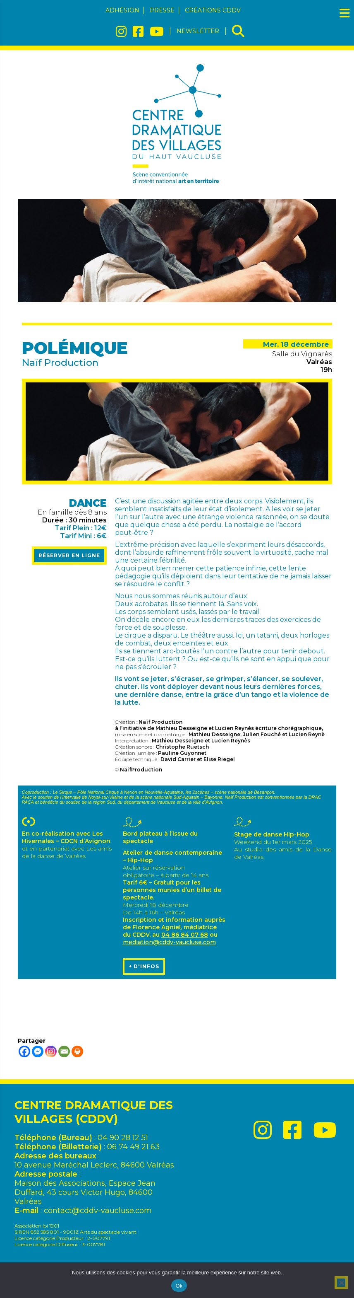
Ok (178, 1286)
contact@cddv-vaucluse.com (98, 1210)
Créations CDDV (213, 10)
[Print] (77, 1051)
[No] (341, 1282)
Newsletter (198, 31)
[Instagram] (51, 1051)
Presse (162, 10)
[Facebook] (24, 1051)
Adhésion (122, 10)
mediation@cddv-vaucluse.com (169, 942)
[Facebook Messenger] (37, 1051)
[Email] (64, 1051)
